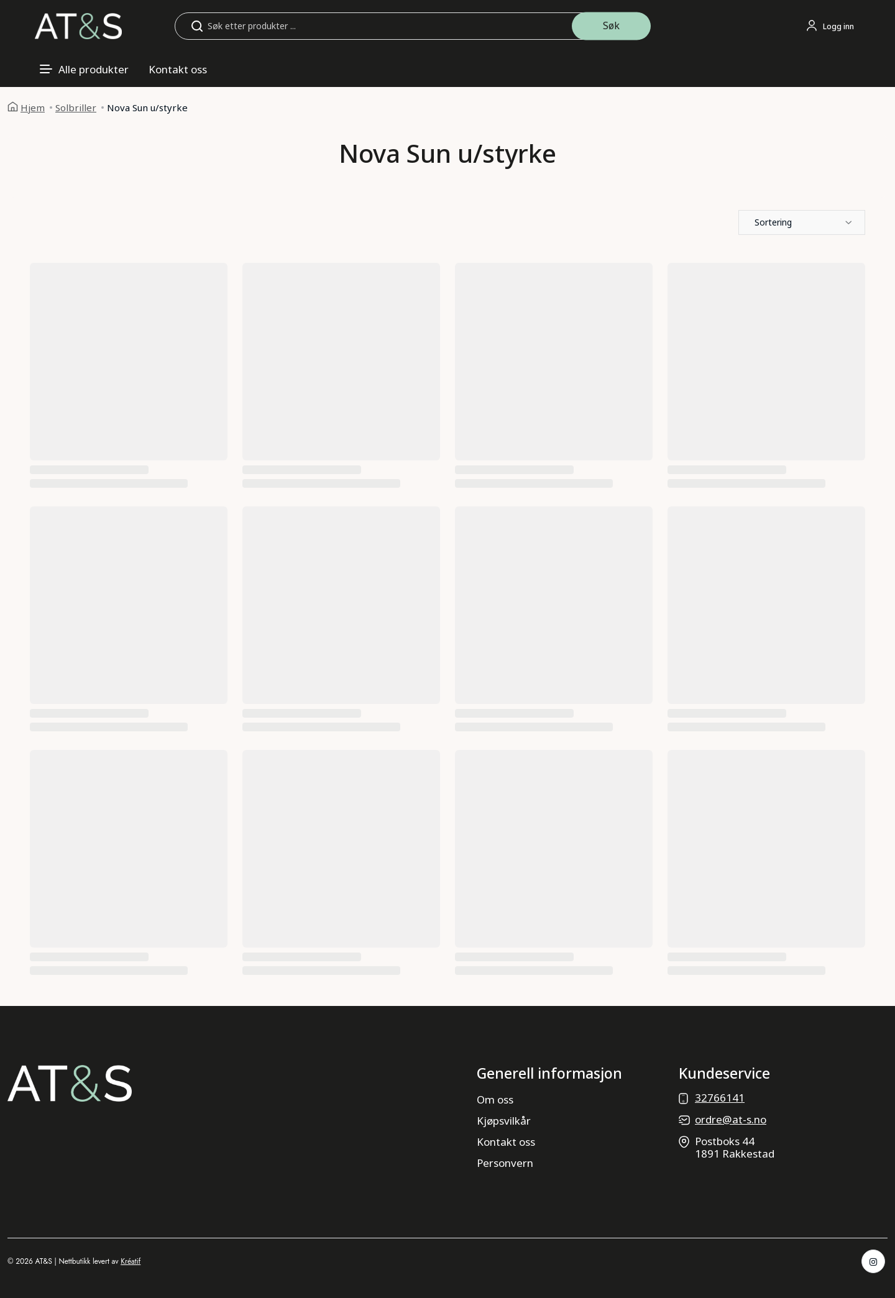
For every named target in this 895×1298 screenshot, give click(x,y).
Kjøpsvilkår (504, 1120)
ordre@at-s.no (730, 1119)
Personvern (505, 1163)
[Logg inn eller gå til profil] (829, 26)
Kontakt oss (178, 69)
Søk (611, 25)
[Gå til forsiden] (78, 25)
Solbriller (75, 107)
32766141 (720, 1097)
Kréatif (130, 1261)
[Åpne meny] (84, 69)
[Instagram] (873, 1261)
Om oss (495, 1099)
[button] (801, 222)
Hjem (33, 107)
